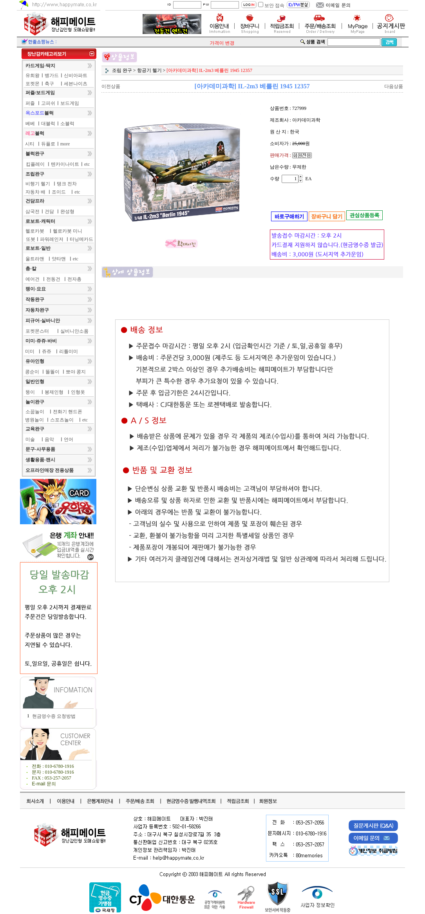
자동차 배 (35, 192)
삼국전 (32, 211)
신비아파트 (75, 75)
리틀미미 (68, 351)
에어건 (32, 279)
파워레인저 (51, 239)
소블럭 (67, 123)
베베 (30, 123)
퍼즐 (30, 103)
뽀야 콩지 (76, 372)
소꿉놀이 (34, 411)
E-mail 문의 (44, 784)
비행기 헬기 (37, 183)
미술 (30, 439)
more (65, 144)
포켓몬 (32, 83)
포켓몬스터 (37, 331)
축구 (49, 83)
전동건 (53, 279)
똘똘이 (52, 372)
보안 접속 (274, 5)
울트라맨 (34, 259)
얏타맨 (59, 259)
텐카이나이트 (65, 164)
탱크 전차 (67, 183)
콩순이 (32, 372)
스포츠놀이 (62, 420)
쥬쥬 (46, 351)
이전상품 (110, 86)
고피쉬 (48, 103)
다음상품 (393, 86)
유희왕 (32, 75)
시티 (29, 144)
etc (87, 164)
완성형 (67, 211)
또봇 (30, 239)
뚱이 (30, 392)
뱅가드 (52, 75)
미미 (29, 351)
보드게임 (69, 103)
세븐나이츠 (75, 83)
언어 (68, 439)
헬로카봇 (34, 231)
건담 (49, 211)
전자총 (74, 279)
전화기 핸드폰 (67, 411)
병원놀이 (34, 420)
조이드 (59, 192)
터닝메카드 (81, 239)
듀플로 (48, 144)
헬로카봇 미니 (67, 231)
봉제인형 (54, 392)
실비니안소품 (74, 331)
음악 (49, 439)
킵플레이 (35, 164)
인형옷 (78, 392)
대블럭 (48, 123)
